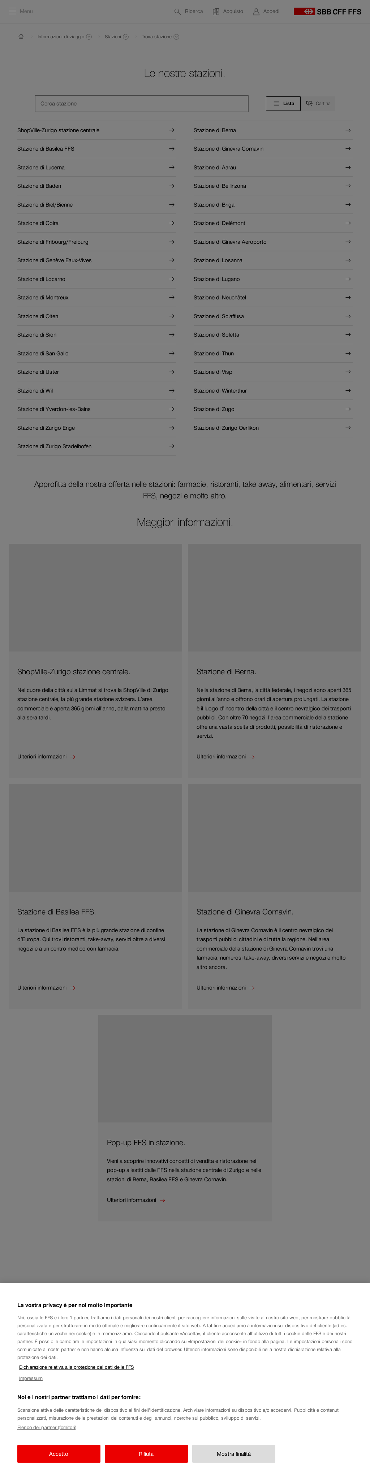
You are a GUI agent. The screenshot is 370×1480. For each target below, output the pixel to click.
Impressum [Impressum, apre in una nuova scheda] (31, 1382)
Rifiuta (146, 1458)
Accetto (58, 1458)
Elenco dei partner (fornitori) (46, 1431)
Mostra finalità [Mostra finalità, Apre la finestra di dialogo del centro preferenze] (234, 1458)
